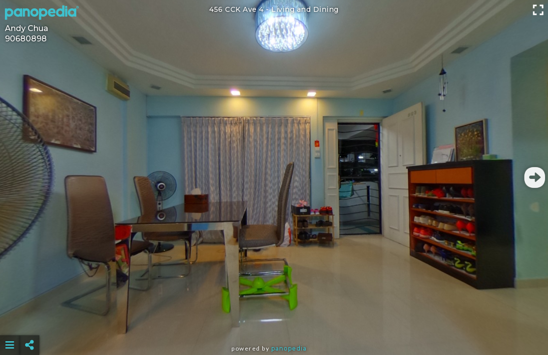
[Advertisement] (274, 320)
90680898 (26, 38)
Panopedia (289, 348)
